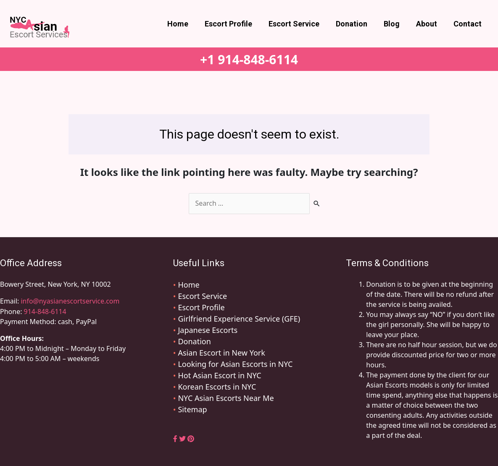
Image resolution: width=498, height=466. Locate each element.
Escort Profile (235, 23)
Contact (468, 23)
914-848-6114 (45, 311)
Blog (395, 23)
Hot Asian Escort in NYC (219, 375)
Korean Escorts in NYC (217, 387)
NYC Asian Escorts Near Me (226, 398)
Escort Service (299, 23)
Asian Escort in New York (221, 353)
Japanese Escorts (207, 330)
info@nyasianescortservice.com (69, 301)
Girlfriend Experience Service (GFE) (239, 319)
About (428, 23)
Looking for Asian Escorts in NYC (235, 364)
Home (185, 23)
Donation (356, 23)
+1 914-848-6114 (249, 59)
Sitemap (192, 409)
